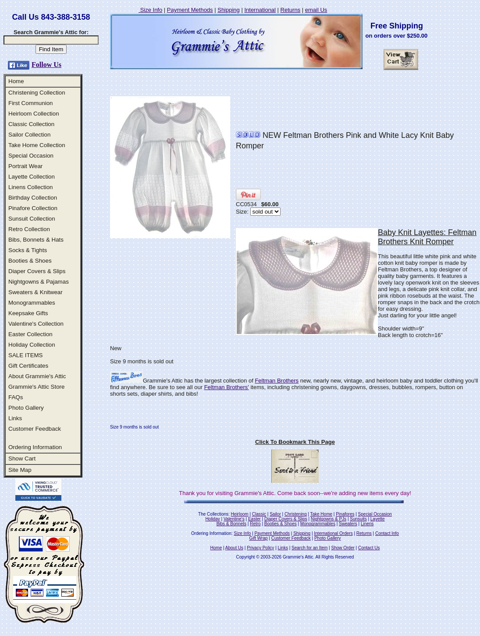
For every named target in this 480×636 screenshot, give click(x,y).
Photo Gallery (26, 407)
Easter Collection (30, 334)
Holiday (212, 519)
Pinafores (345, 514)
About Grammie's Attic (37, 376)
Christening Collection (36, 92)
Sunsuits (358, 519)
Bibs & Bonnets (231, 523)
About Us (234, 547)
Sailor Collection (29, 134)
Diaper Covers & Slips (36, 271)
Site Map (20, 470)
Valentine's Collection (36, 323)
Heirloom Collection (33, 113)
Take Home (321, 514)
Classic (259, 514)
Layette (377, 519)
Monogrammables (31, 302)
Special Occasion (30, 155)
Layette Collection (31, 176)
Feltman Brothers (277, 380)
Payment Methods (190, 10)
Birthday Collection (32, 197)
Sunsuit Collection (31, 218)
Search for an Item (309, 547)
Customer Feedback (34, 428)
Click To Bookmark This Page (295, 442)
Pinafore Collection (32, 208)
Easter (254, 519)
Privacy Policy (260, 547)
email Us (316, 10)
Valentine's (234, 519)
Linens (367, 523)
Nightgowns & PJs (328, 519)
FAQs (15, 397)
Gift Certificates (28, 365)
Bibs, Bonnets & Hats (36, 239)
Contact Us (369, 547)
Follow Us (46, 64)
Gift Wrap (258, 538)
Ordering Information (35, 447)
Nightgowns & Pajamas (38, 281)
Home (16, 81)
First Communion (30, 103)
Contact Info (387, 533)
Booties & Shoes (30, 260)
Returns (291, 10)
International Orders (333, 533)
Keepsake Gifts (28, 313)
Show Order (342, 547)
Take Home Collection (36, 145)
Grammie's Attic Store (36, 386)
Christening (295, 514)
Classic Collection (31, 124)
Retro (255, 523)
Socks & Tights (27, 250)
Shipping (228, 10)
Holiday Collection (31, 344)
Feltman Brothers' (226, 387)
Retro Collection (29, 229)
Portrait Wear (25, 166)
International (260, 10)
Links (15, 418)
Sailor (275, 514)
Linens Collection (30, 187)
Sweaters (348, 523)
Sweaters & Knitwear (35, 292)
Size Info (150, 10)
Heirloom (240, 514)
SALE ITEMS (25, 355)
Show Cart (22, 458)
